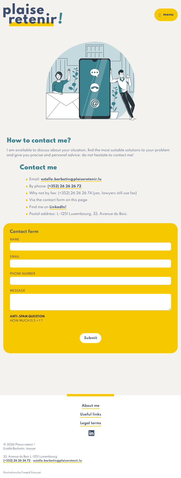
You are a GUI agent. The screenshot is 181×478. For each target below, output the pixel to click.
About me (90, 406)
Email (15, 256)
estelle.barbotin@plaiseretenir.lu (71, 179)
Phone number (22, 273)
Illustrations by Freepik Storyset (22, 472)
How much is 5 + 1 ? (27, 318)
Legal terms (90, 423)
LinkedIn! (57, 207)
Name (14, 239)
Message (17, 290)
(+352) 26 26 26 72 (64, 186)
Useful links (90, 414)
